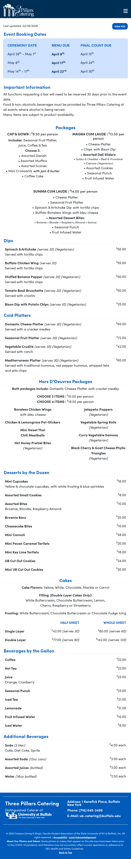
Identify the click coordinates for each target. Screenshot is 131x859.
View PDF (120, 26)
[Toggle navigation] (125, 11)
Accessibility (60, 837)
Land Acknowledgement (82, 837)
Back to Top (65, 852)
